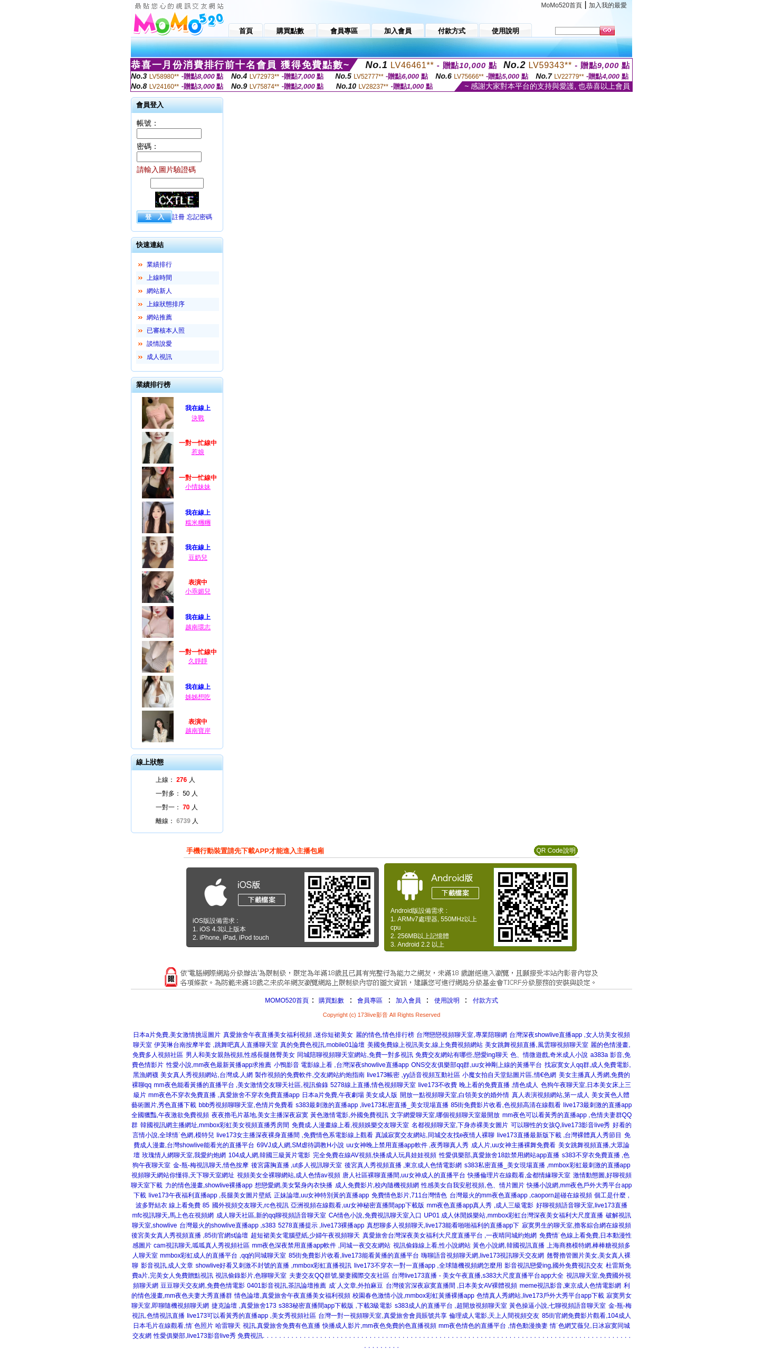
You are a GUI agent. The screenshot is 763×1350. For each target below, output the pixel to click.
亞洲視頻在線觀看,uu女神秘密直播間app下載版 (357, 1205)
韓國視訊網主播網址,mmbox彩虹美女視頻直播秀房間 (215, 1125)
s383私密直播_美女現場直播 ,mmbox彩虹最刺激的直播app (547, 1165)
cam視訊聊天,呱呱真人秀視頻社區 (202, 1245)
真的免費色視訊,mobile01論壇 (322, 1045)
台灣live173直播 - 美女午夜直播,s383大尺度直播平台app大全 (478, 1275)
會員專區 (370, 1000)
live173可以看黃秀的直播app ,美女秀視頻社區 (251, 1315)
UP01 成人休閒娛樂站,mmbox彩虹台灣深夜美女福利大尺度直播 (513, 1215)
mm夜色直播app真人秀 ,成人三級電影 (479, 1205)
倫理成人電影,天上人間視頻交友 (494, 1315)
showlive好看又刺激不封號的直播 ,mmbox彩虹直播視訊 (273, 1265)
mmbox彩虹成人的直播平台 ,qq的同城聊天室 (223, 1255)
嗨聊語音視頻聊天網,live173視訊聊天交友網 (482, 1255)
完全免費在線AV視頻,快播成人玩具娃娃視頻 (374, 1155)
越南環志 (198, 627)
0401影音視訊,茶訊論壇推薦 (286, 1285)
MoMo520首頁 (561, 5)
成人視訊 (159, 357)
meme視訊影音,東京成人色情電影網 (571, 1285)
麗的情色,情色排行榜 (385, 1035)
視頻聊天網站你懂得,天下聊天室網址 (182, 1175)
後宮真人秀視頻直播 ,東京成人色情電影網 (403, 1165)
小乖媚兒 (198, 591)
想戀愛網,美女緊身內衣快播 (293, 1185)
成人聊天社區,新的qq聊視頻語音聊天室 (271, 1215)
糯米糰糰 (198, 522)
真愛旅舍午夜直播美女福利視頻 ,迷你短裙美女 (288, 1035)
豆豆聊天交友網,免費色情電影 (202, 1285)
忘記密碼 (199, 217)
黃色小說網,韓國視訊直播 (508, 1245)
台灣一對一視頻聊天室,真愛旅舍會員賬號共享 (382, 1315)
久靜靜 (197, 661)
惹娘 (198, 452)
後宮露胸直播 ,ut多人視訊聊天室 (296, 1165)
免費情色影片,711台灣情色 (409, 1195)
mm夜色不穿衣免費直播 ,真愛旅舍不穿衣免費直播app (224, 1095)
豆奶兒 (197, 557)
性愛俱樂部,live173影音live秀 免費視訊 (208, 1335)
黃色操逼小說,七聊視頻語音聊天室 (557, 1305)
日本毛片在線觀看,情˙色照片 (173, 1325)
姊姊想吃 (198, 697)
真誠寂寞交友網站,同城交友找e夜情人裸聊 (434, 1135)
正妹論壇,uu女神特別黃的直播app (321, 1195)
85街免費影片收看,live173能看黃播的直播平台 (354, 1255)
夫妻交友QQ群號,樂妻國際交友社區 (339, 1275)
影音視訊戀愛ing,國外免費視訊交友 (553, 1265)
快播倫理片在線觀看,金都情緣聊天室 (519, 1175)
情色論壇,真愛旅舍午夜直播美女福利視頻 (292, 1295)
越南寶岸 (198, 730)
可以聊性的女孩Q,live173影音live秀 (561, 1125)
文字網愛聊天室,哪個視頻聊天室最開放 (445, 1115)
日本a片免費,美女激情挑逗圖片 (177, 1035)
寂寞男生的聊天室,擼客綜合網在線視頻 (576, 1225)
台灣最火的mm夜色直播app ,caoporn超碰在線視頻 (521, 1195)
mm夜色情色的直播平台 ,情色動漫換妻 (493, 1325)
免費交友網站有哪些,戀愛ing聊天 (461, 1055)
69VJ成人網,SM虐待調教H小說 (300, 1145)
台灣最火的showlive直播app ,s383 (227, 1225)
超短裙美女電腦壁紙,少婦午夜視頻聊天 (305, 1235)
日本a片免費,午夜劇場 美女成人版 (349, 1095)
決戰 (198, 418)
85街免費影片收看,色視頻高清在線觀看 (506, 1105)
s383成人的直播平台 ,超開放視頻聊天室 (451, 1305)
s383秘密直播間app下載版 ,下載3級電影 (335, 1305)
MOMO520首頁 (287, 1000)
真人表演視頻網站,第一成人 (550, 1095)
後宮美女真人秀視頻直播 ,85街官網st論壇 (189, 1235)
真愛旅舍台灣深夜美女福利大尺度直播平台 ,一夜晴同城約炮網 (450, 1235)
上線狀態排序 (166, 304)
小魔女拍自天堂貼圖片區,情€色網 (509, 1075)
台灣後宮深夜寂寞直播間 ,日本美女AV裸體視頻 (452, 1285)
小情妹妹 (198, 486)
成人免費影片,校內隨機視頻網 (377, 1185)
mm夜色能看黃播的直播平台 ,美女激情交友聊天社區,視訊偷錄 (241, 1085)
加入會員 (408, 1000)
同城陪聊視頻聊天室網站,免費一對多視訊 (355, 1055)
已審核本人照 (166, 330)
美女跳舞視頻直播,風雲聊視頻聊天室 (536, 1045)
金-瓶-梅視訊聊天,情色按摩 (211, 1165)
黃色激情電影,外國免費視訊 (349, 1115)
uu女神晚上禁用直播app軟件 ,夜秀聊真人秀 (407, 1145)
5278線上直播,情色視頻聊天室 (373, 1085)
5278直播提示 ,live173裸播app (321, 1225)
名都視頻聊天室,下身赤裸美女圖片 (460, 1125)
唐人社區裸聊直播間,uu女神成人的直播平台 (403, 1175)
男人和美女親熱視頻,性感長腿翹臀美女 (240, 1055)
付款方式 (485, 1000)
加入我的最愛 (608, 5)
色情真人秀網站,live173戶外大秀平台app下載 (540, 1295)
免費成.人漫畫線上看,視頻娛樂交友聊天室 (350, 1125)
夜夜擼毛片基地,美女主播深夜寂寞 (260, 1115)
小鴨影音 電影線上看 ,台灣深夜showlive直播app (341, 1065)
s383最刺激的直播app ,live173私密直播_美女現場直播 (371, 1105)
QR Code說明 (555, 850)
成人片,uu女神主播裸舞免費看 (513, 1145)
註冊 (178, 217)
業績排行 (159, 264)
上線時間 (159, 277)
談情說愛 (159, 343)
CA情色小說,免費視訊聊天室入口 (375, 1215)
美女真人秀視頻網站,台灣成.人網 (206, 1075)
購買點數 (330, 1000)
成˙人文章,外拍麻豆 (356, 1285)
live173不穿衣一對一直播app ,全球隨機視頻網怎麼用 (428, 1265)
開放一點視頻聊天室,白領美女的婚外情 (454, 1095)
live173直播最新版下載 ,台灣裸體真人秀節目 (559, 1135)
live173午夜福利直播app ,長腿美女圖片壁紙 (210, 1195)
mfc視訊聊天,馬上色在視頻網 (173, 1215)
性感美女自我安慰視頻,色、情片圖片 (472, 1185)
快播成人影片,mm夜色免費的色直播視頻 (379, 1325)
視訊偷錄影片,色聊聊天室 (251, 1275)
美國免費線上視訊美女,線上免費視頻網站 (425, 1045)
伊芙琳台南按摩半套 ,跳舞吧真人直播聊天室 (216, 1045)
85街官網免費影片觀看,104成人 (586, 1315)
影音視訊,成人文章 (167, 1265)
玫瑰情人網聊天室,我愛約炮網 (184, 1155)
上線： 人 (175, 779)
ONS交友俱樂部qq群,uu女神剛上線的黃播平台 (476, 1065)
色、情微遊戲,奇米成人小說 (549, 1055)
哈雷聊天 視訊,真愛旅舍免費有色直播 (267, 1325)
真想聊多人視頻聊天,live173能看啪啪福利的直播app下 (443, 1225)
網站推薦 (159, 317)
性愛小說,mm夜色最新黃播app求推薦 (218, 1065)
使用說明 (447, 1000)
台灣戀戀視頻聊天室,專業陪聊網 (461, 1035)
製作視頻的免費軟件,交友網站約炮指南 (309, 1075)
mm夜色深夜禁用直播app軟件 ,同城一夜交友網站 (321, 1245)
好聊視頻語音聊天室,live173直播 (581, 1205)
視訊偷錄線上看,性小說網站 (432, 1245)
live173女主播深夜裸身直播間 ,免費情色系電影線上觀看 (294, 1135)
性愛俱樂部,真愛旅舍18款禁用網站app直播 (499, 1155)
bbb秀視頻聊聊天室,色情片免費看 (245, 1105)
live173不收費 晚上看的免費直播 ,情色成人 (478, 1085)
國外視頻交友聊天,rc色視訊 (250, 1205)
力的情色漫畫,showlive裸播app (208, 1185)
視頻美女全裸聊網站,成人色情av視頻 (288, 1175)
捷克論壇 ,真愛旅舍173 (244, 1305)
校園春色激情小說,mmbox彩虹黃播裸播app (413, 1295)
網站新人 (159, 291)
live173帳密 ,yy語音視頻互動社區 (413, 1075)
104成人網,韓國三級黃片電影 (269, 1155)
